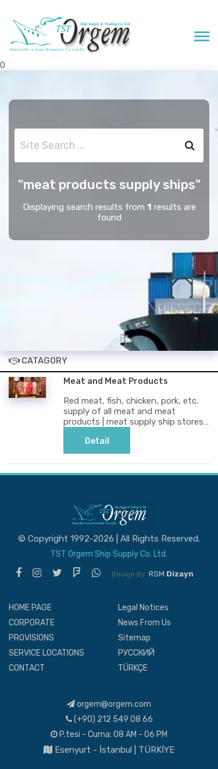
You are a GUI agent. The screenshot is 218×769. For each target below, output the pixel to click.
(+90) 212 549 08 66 (109, 719)
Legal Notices (143, 608)
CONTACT (27, 668)
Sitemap (134, 638)
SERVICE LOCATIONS (46, 653)
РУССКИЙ (136, 653)
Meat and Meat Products (115, 381)
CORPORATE (32, 623)
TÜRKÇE (133, 668)
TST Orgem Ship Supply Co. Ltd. (109, 554)
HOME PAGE (30, 608)
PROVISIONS (31, 638)
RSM (171, 573)
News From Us (144, 623)
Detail (97, 441)
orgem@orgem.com (109, 704)
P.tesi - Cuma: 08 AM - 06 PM (109, 734)
